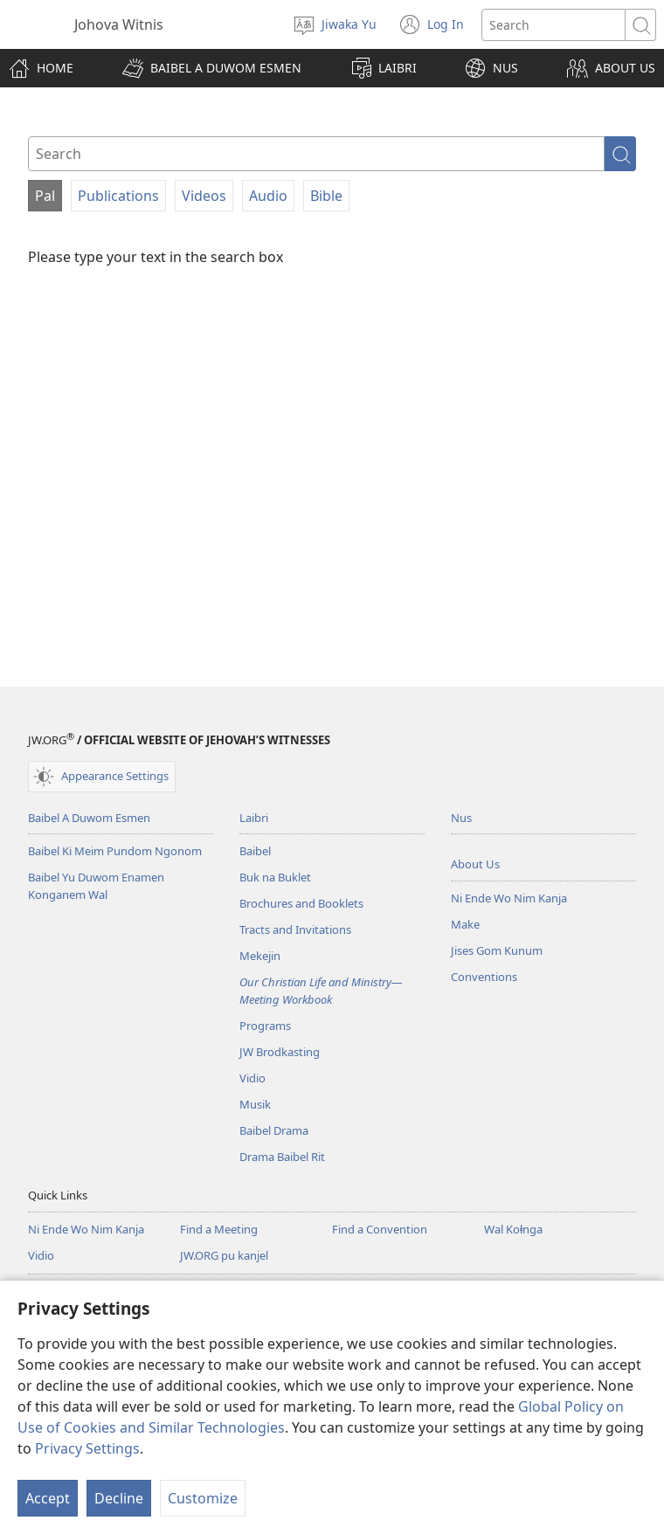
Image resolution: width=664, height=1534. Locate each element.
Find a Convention (379, 1229)
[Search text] (553, 25)
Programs (265, 1025)
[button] (212, 68)
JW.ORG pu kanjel (224, 1255)
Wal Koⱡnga (513, 1229)
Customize (203, 1498)
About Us (475, 864)
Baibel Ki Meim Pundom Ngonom (115, 851)
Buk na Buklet (275, 877)
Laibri (253, 818)
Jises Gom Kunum (497, 950)
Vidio (252, 1078)
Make (465, 924)
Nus (461, 818)
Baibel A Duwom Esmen (89, 818)
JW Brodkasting (279, 1052)
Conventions (484, 977)
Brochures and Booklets (301, 903)
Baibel (255, 851)
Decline (118, 1498)
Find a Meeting (219, 1229)
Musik (255, 1104)
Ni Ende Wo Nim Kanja (509, 898)
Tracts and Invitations (295, 929)
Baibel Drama (273, 1130)
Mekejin (259, 956)
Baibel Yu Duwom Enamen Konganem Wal (96, 885)
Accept (47, 1498)
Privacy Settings (87, 1448)
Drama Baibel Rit (282, 1156)
